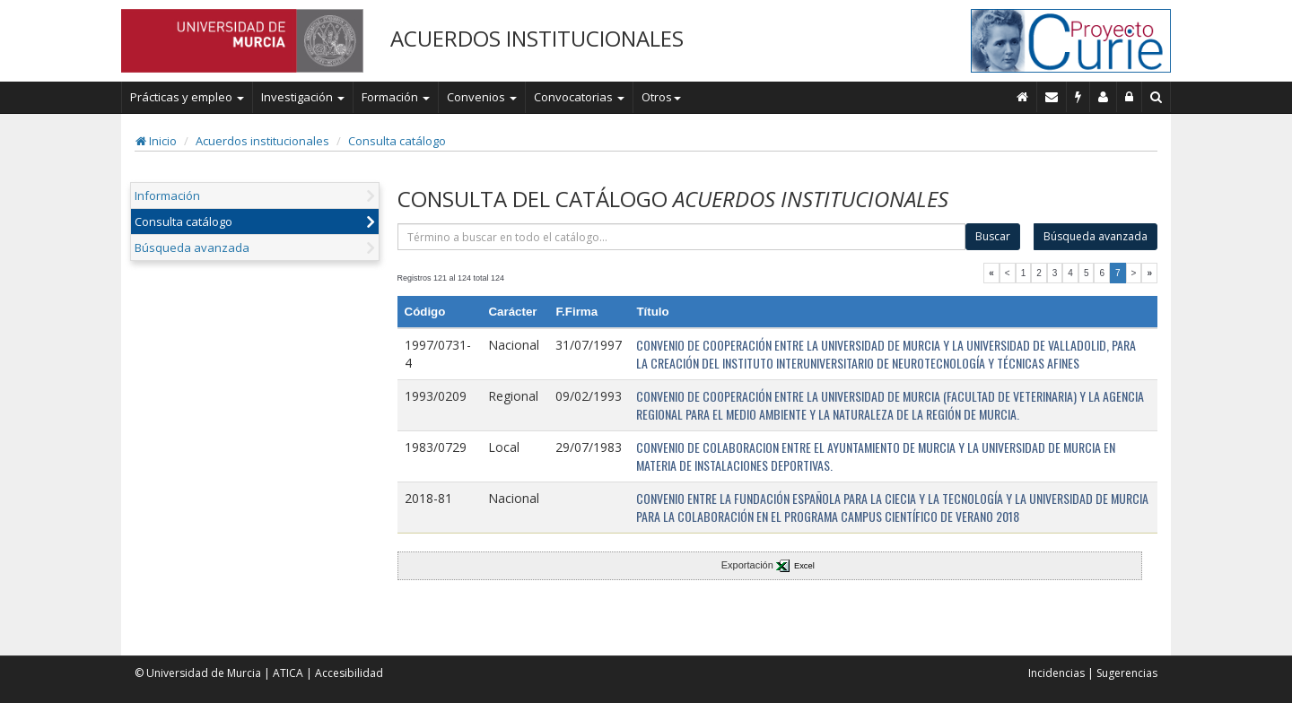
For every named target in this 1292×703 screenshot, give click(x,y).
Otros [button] (661, 97)
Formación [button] (396, 97)
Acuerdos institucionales (262, 141)
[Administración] (1129, 97)
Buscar (992, 236)
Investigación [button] (303, 97)
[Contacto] (1052, 97)
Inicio (156, 141)
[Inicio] (1022, 97)
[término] (681, 236)
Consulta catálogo (397, 141)
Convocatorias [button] (579, 97)
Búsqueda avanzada (192, 247)
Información (167, 195)
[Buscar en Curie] (1156, 97)
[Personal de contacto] (1103, 97)
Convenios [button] (482, 97)
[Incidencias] (1078, 97)
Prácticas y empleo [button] (187, 97)
